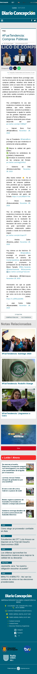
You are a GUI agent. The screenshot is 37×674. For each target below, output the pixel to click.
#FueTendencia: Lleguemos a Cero (16, 414)
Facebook (18, 633)
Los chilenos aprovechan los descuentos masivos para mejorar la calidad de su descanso (17, 555)
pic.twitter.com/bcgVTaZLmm (19, 272)
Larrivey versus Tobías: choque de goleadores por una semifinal (12, 480)
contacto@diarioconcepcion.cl (20, 611)
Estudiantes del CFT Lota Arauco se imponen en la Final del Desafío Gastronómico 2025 (17, 542)
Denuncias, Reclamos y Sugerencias (19, 626)
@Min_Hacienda (25, 267)
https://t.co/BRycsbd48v (14, 299)
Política (5, 562)
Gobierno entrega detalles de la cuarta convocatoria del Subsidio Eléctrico (13, 513)
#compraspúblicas (12, 260)
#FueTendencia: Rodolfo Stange (17, 383)
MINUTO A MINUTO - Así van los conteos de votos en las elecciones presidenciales (17, 579)
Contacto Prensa (13, 623)
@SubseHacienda (12, 269)
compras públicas (12, 317)
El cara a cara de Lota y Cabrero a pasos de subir (12, 490)
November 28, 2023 (13, 278)
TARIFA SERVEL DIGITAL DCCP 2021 (20, 614)
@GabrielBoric (25, 139)
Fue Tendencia (26, 317)
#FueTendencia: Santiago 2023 (16, 353)
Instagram (18, 630)
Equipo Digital (9, 43)
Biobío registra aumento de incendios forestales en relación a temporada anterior (13, 502)
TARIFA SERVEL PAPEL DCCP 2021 (19, 617)
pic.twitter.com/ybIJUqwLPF (16, 235)
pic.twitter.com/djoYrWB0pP (16, 124)
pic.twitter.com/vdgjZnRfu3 (16, 162)
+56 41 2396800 (19, 607)
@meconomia (26, 269)
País (3, 525)
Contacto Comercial (14, 621)
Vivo (18, 448)
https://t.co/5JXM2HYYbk (21, 196)
